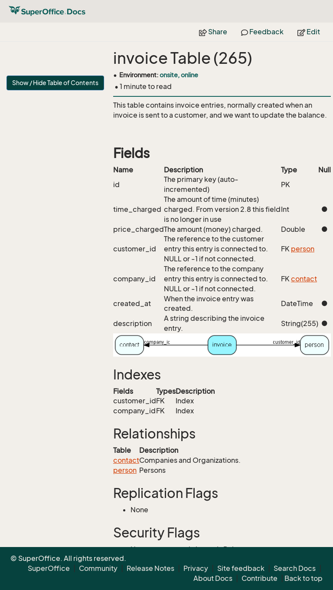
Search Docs (295, 568)
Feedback (262, 31)
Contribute (260, 578)
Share (213, 31)
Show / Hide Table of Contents (55, 82)
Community (98, 568)
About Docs (212, 578)
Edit (308, 31)
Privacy (195, 568)
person (302, 248)
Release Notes (150, 568)
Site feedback (240, 568)
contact (304, 278)
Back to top (303, 578)
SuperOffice (49, 568)
